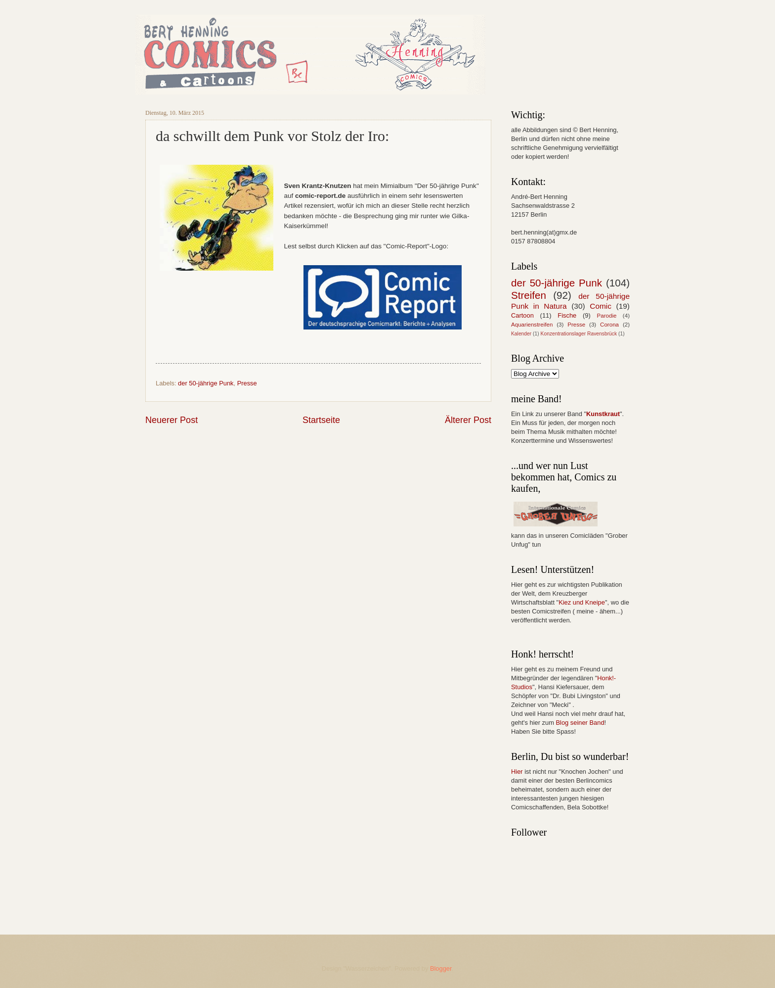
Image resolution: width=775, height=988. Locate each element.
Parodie (607, 316)
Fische (567, 315)
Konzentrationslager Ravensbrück (579, 333)
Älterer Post (468, 420)
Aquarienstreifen (532, 325)
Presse (247, 383)
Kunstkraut (603, 414)
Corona (609, 325)
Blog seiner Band (580, 722)
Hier (517, 771)
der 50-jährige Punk (205, 383)
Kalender (521, 333)
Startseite (321, 420)
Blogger (441, 968)
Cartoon (522, 315)
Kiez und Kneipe (582, 602)
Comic (600, 306)
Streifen (528, 295)
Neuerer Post (171, 420)
